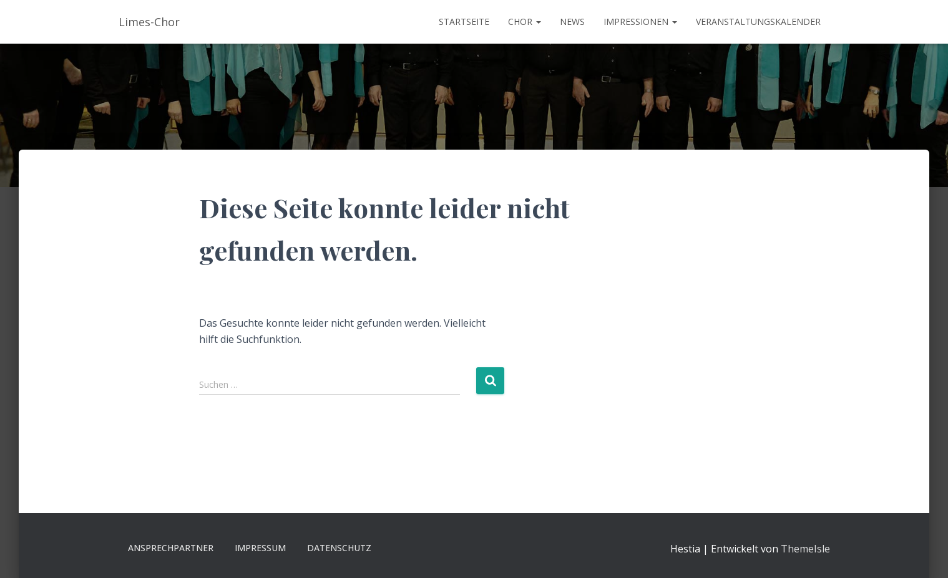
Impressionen (640, 21)
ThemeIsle (805, 549)
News (572, 21)
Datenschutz (339, 548)
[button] (538, 21)
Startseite (464, 21)
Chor (524, 21)
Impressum (260, 548)
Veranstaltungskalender (758, 21)
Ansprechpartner (170, 548)
